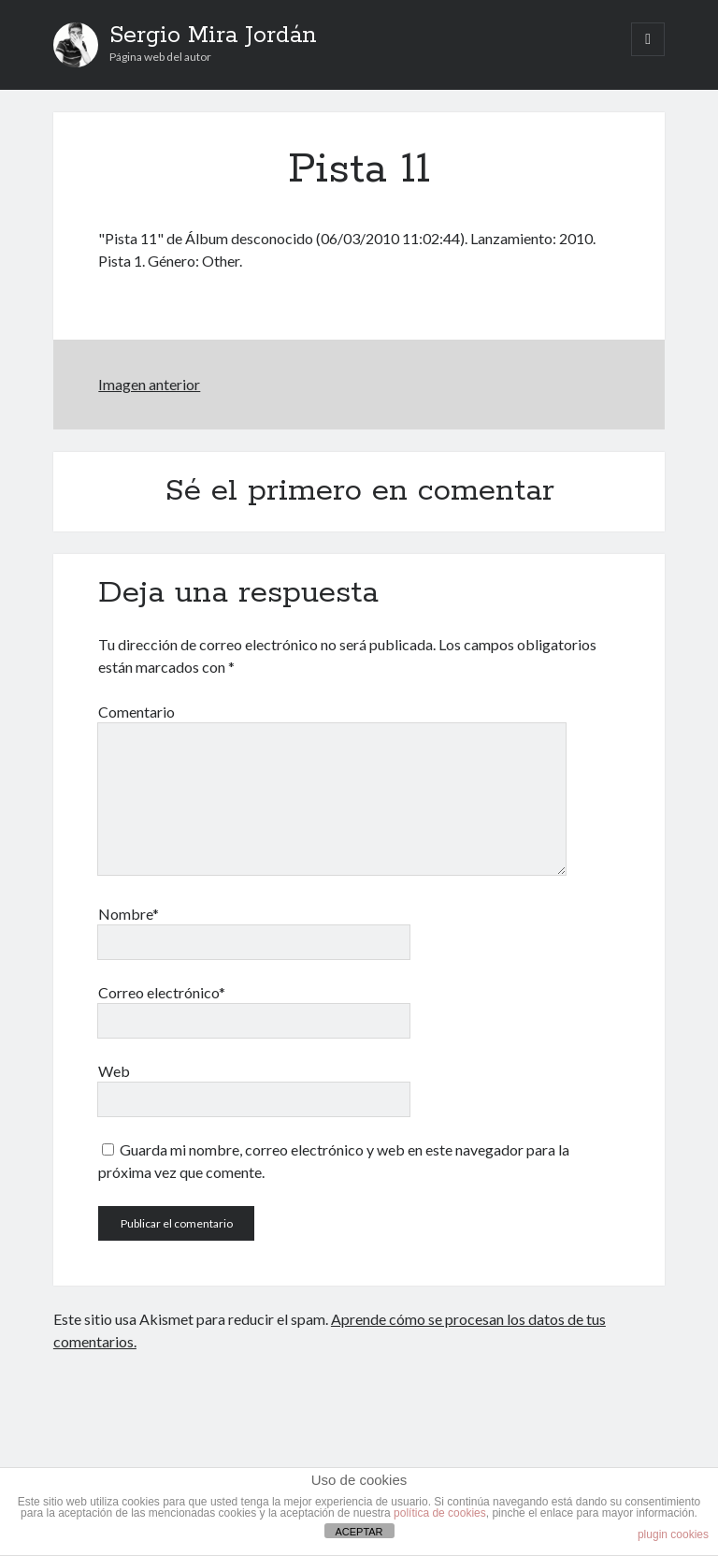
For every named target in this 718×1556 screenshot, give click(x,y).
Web (114, 1071)
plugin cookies (673, 1534)
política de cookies (440, 1513)
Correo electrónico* (161, 992)
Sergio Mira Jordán (213, 36)
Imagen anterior (149, 384)
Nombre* (128, 914)
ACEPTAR (358, 1531)
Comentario (136, 711)
